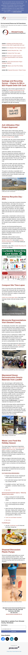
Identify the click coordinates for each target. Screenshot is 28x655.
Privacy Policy (9, 651)
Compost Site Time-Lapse (13, 53)
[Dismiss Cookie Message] (26, 1)
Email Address (4, 625)
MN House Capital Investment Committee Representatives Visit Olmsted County (12, 57)
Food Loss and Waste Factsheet (13, 517)
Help (20, 651)
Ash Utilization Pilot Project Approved (16, 47)
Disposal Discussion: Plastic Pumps (17, 70)
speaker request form (7, 240)
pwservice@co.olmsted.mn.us (14, 614)
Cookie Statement (17, 11)
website (19, 345)
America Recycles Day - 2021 (14, 50)
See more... (8, 490)
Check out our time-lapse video (9, 297)
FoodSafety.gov (6, 522)
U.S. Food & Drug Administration (10, 473)
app (14, 525)
